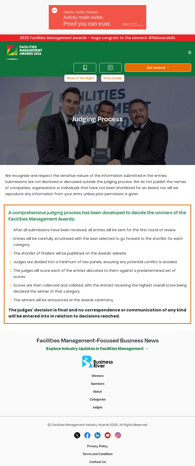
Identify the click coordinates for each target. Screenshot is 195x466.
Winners (98, 372)
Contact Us (97, 458)
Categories (98, 396)
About (97, 388)
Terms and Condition (97, 450)
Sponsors (97, 380)
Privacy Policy (97, 442)
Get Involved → (158, 64)
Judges (97, 404)
